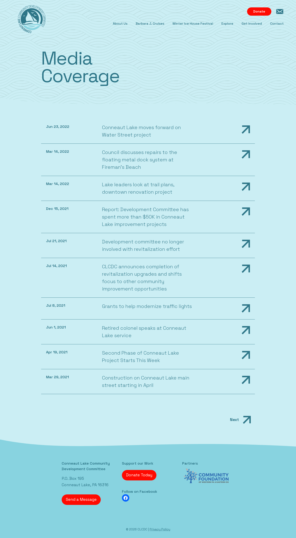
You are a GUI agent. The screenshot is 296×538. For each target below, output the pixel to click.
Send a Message (81, 499)
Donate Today (139, 475)
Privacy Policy (160, 529)
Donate (259, 11)
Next (241, 420)
